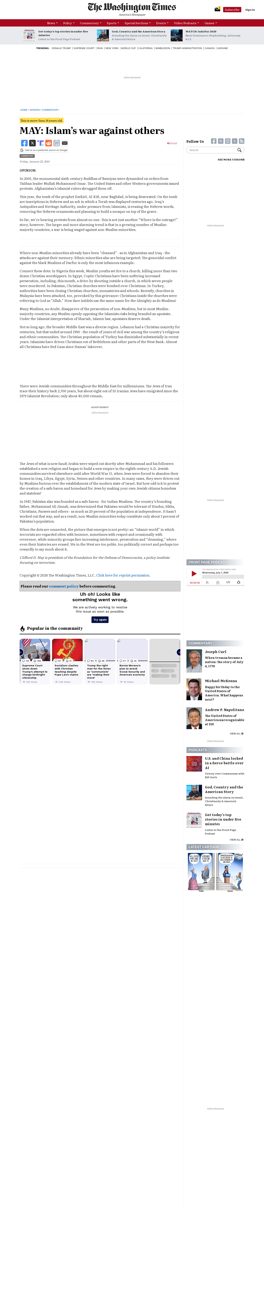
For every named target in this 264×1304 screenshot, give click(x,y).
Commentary (89, 23)
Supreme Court (84, 48)
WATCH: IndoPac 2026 (201, 31)
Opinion (35, 109)
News (51, 23)
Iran (100, 48)
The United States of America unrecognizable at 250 (224, 719)
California (145, 48)
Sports (111, 23)
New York (112, 48)
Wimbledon (162, 48)
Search (239, 150)
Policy (67, 23)
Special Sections (136, 23)
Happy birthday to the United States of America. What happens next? (224, 693)
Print (172, 143)
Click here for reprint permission (122, 575)
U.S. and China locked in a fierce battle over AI (224, 763)
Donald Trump (61, 48)
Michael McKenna (221, 680)
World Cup (128, 48)
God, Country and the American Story (138, 31)
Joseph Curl (215, 651)
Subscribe (232, 9)
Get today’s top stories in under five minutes (63, 33)
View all (236, 733)
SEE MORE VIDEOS (231, 159)
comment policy (64, 586)
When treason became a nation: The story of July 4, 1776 (224, 661)
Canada (209, 48)
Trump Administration (187, 48)
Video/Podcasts (185, 23)
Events (161, 23)
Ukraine (222, 48)
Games (209, 23)
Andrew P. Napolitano (224, 709)
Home (23, 109)
